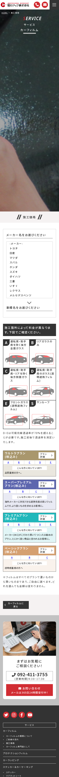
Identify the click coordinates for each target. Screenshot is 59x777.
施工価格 (10, 743)
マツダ (29, 258)
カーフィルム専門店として (18, 747)
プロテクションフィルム (15, 753)
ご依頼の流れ (12, 739)
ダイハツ (29, 277)
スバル (29, 262)
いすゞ (29, 286)
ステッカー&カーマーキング (18, 767)
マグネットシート (13, 776)
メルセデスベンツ (29, 295)
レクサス (29, 291)
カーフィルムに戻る (14, 605)
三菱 (29, 281)
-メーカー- (29, 244)
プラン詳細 (46, 455)
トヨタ (29, 248)
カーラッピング (11, 760)
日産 (29, 253)
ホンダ (29, 267)
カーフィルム (10, 731)
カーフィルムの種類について (19, 736)
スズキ (29, 272)
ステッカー (11, 772)
